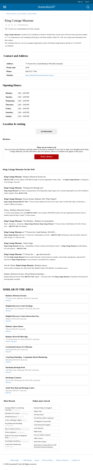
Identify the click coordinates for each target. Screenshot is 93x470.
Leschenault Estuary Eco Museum (19, 347)
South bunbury (32, 13)
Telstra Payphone (15, 432)
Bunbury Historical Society (16, 296)
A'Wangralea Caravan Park (42, 421)
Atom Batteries (38, 428)
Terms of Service (62, 460)
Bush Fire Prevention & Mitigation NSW (16, 437)
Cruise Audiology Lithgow (16, 420)
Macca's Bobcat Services (17, 429)
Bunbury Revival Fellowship (17, 337)
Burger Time (38, 411)
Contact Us (76, 460)
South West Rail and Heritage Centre (20, 388)
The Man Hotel (38, 415)
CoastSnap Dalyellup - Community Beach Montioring (26, 357)
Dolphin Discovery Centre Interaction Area (22, 316)
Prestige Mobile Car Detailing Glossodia (14, 409)
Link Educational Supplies (42, 425)
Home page (15, 460)
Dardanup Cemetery (14, 378)
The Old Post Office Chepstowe (44, 418)
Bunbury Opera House (14, 326)
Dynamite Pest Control (16, 413)
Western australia (11, 13)
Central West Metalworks (13, 445)
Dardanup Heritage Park (15, 367)
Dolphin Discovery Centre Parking (19, 306)
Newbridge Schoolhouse (17, 441)
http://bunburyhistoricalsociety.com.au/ (39, 75)
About (37, 460)
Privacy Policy (47, 460)
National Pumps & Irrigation (43, 408)
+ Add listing (26, 460)
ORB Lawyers (38, 438)
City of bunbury (22, 13)
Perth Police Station (40, 442)
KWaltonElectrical (14, 417)
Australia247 (46, 7)
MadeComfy (38, 431)
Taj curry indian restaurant (42, 435)
